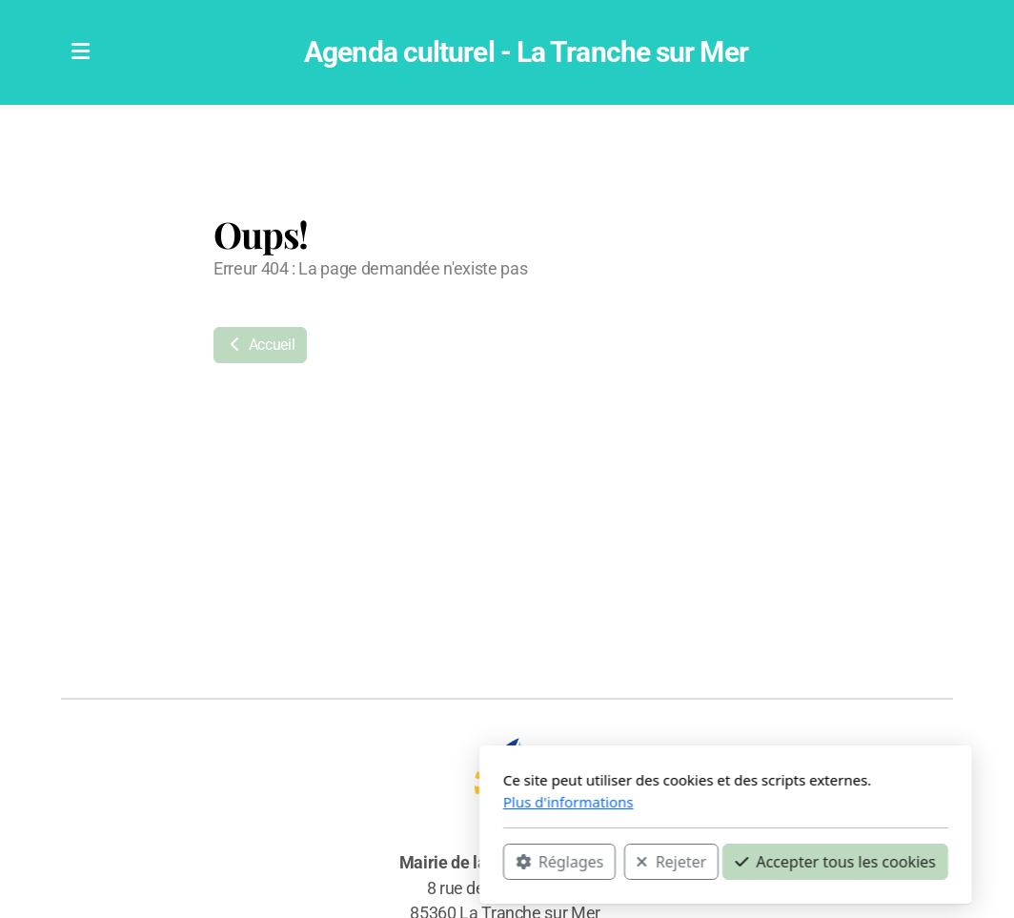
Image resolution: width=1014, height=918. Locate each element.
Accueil (260, 345)
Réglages (341, 861)
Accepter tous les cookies (617, 861)
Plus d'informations (350, 801)
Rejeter (452, 861)
